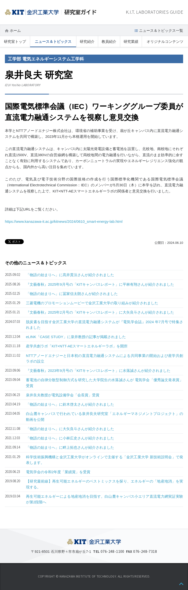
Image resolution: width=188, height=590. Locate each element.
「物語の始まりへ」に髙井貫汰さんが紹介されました (70, 275)
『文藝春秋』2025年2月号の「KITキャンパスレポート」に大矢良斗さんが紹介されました (100, 312)
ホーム (15, 30)
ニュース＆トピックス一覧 (161, 30)
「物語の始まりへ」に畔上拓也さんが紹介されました (70, 447)
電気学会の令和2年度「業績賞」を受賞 (58, 472)
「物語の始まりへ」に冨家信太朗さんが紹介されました (72, 294)
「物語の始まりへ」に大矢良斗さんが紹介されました (70, 429)
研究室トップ (15, 41)
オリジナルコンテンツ (165, 41)
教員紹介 (109, 41)
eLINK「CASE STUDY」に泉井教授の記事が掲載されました (76, 337)
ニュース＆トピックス (53, 41)
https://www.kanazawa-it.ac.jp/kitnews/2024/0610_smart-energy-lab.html (63, 221)
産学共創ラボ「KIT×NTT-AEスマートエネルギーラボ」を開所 (77, 346)
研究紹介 (87, 41)
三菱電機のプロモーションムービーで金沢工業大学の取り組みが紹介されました (92, 303)
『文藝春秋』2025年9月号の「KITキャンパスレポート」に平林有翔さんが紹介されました (100, 284)
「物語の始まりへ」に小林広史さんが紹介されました (70, 438)
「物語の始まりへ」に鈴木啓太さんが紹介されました (70, 404)
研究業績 (131, 41)
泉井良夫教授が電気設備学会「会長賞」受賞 (62, 395)
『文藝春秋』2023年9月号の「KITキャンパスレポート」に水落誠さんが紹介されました (98, 370)
